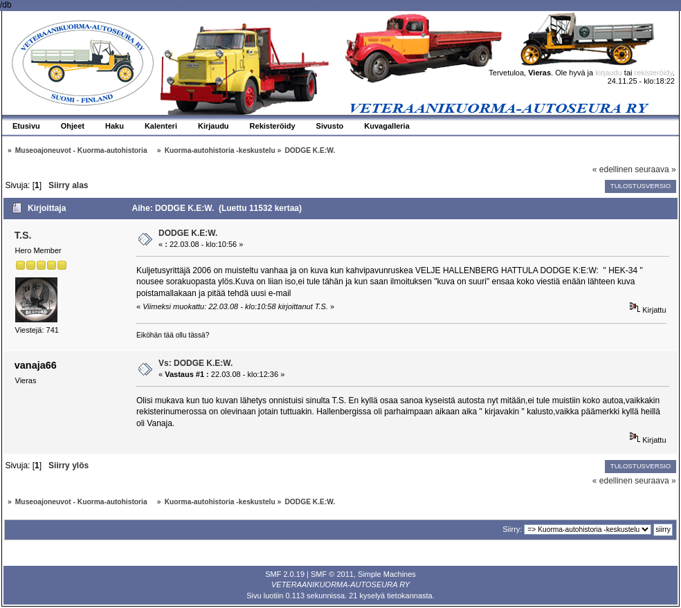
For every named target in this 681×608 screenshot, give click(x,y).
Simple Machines (387, 574)
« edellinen (612, 169)
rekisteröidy (654, 72)
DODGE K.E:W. (187, 233)
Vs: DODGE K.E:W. (195, 363)
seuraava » (655, 169)
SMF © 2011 (332, 574)
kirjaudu (608, 72)
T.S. (23, 235)
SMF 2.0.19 (285, 574)
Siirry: (512, 529)
